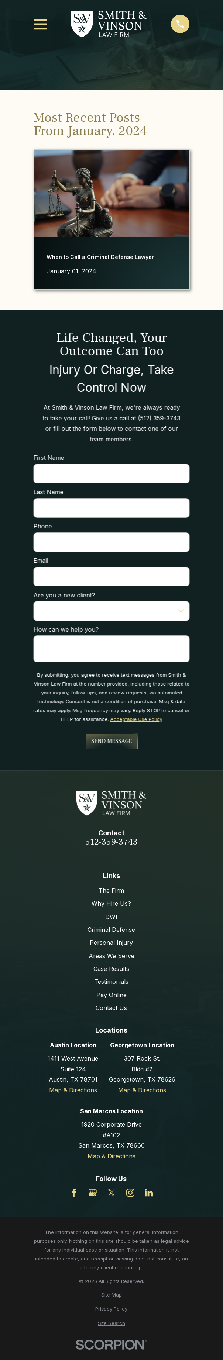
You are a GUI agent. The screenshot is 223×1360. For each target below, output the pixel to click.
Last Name (48, 492)
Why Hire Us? (111, 903)
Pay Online (111, 995)
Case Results (111, 968)
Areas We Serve (111, 956)
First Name (48, 457)
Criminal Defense (111, 929)
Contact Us (111, 1008)
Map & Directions (73, 1090)
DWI (111, 916)
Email (40, 561)
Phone (42, 526)
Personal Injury (111, 942)
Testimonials (111, 981)
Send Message (111, 741)
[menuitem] (112, 1295)
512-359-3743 (111, 842)
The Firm (111, 890)
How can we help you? (66, 629)
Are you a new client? (64, 595)
